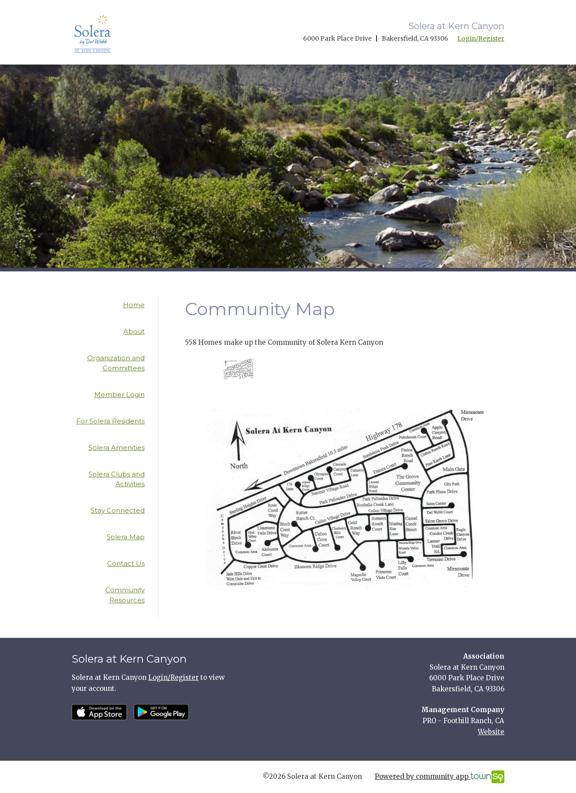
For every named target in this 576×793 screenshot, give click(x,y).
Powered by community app (439, 776)
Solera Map (126, 537)
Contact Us (126, 563)
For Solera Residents (110, 421)
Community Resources (125, 595)
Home (134, 305)
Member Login (119, 394)
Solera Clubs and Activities (116, 479)
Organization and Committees (116, 363)
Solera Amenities (116, 447)
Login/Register (480, 38)
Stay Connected (118, 510)
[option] (238, 369)
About (134, 331)
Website (491, 732)
